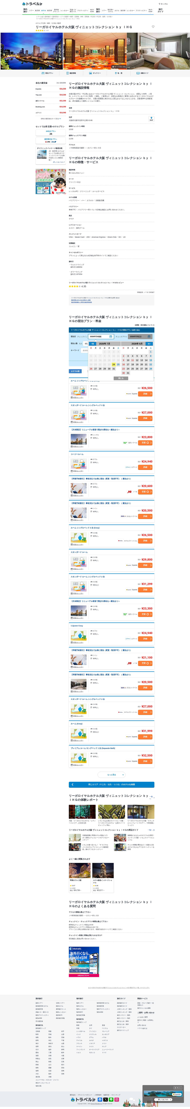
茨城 (62, 1037)
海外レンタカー (81, 1009)
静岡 (62, 1049)
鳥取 (49, 1062)
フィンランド (80, 1049)
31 (113, 369)
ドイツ (104, 1043)
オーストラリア (94, 1049)
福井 (49, 1049)
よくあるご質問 (142, 1017)
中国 (77, 1028)
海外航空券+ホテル (103, 1003)
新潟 (49, 1046)
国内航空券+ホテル (42, 1006)
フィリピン (92, 1031)
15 (151, 360)
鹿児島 (38, 1077)
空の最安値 (39, 1021)
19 (137, 364)
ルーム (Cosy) (76, 724)
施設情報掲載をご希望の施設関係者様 (81, 302)
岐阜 (62, 1052)
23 (123, 369)
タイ (90, 1028)
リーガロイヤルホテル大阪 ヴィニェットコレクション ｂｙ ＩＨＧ (84, 27)
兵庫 (62, 1058)
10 (128, 360)
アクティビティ (82, 10)
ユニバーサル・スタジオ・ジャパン (47, 1080)
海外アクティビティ (103, 1009)
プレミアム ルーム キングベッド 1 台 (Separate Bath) (93, 748)
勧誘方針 (106, 1095)
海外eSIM (100, 1012)
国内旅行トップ (41, 1028)
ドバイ (104, 1052)
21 (146, 364)
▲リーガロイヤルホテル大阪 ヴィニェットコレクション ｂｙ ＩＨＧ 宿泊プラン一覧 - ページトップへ (119, 987)
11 (132, 360)
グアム (91, 1037)
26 (91, 369)
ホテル (43, 10)
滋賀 (37, 1055)
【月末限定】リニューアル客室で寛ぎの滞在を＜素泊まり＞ (95, 430)
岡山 (37, 1062)
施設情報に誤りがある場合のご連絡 (81, 300)
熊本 (49, 1074)
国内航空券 (39, 1009)
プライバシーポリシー (85, 1095)
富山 (62, 1046)
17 (128, 364)
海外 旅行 (98, 10)
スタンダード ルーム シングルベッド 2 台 (88, 405)
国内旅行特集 (60, 1018)
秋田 (37, 1034)
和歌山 (38, 1058)
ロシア (104, 1046)
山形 (62, 1034)
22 (151, 364)
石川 (37, 1049)
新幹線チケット (61, 1009)
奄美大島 (38, 1086)
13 (141, 360)
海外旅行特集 (80, 1015)
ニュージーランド (108, 1049)
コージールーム (77, 454)
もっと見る (115, 775)
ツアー (31, 10)
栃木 (49, 1037)
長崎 (62, 1071)
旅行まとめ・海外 (123, 1024)
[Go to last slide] (63, 51)
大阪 (62, 1055)
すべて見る (119, 67)
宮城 (49, 1034)
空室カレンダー (78, 397)
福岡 (37, 1071)
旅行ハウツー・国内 (123, 1015)
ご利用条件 (98, 1095)
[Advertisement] (123, 962)
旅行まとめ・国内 (123, 1021)
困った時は (163, 4)
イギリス (105, 1040)
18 (132, 364)
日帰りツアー (60, 1003)
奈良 (49, 1058)
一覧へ (152, 798)
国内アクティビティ (42, 1015)
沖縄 (49, 1077)
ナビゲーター (121, 1027)
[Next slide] (127, 51)
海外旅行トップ (81, 1022)
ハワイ (78, 1037)
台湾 (90, 1025)
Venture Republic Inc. (96, 1103)
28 (100, 369)
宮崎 (62, 1074)
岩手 (62, 1031)
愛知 (37, 1052)
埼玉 (49, 1040)
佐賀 (49, 1071)
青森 (49, 1031)
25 (118, 364)
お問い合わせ (141, 1025)
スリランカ (92, 1034)
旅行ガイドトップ (123, 1030)
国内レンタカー (61, 1012)
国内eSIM (39, 1018)
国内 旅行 (25, 10)
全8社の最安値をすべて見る (50, 119)
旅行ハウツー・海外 (123, 1018)
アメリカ (79, 1040)
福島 (37, 1037)
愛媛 (49, 1068)
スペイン (79, 1046)
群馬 (37, 1040)
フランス (79, 1043)
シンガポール (80, 1031)
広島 (62, 1062)
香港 (103, 1025)
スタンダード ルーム (79, 552)
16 (123, 364)
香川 (62, 1065)
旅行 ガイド (160, 10)
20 (141, 364)
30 (109, 369)
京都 (49, 1055)
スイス (91, 1046)
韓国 (77, 1025)
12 (137, 360)
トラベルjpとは (142, 1028)
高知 (62, 1068)
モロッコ (92, 1052)
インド (78, 1034)
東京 (37, 1043)
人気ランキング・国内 (124, 1009)
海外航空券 (100, 1006)
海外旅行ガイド (122, 1006)
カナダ (91, 1040)
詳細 (145, 394)
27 (95, 369)
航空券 (37, 10)
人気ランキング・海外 (124, 1012)
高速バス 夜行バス (73, 10)
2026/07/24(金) (95, 336)
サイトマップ (115, 1095)
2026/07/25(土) (135, 336)
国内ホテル (59, 1006)
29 (104, 369)
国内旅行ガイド (122, 1003)
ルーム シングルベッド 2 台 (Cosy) (85, 381)
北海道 (38, 1031)
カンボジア (105, 1034)
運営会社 (73, 1095)
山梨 (62, 1043)
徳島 (37, 1068)
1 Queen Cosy (77, 626)
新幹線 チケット (56, 10)
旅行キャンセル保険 (143, 1008)
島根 (37, 1065)
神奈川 (50, 1043)
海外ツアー (80, 1003)
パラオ (104, 1037)
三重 (49, 1052)
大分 (37, 1074)
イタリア (92, 1043)
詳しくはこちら (163, 1099)
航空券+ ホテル (110, 10)
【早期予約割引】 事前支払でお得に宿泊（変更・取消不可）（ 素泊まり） (101, 479)
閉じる (179, 1087)
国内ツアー (39, 1003)
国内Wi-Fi (59, 1015)
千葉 (62, 1040)
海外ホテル (80, 1006)
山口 (49, 1065)
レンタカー (65, 10)
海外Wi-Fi (79, 1012)
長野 (37, 1046)
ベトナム (105, 1028)
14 (146, 360)
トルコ (78, 1052)
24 (113, 364)
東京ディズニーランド (43, 1083)
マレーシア (105, 1031)
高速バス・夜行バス (42, 1012)
